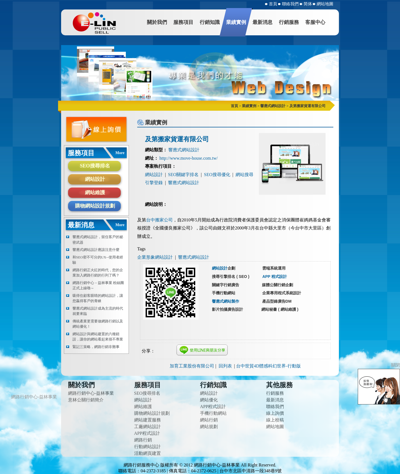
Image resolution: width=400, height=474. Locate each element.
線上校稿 (275, 420)
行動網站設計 (147, 446)
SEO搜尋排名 (95, 166)
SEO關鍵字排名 (183, 174)
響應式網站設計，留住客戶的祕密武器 (97, 240)
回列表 (225, 366)
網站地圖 (325, 4)
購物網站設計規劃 (95, 206)
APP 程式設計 (274, 276)
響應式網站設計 (183, 149)
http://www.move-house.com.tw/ (188, 158)
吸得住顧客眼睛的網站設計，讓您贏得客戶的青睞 (97, 298)
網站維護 (95, 192)
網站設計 (95, 179)
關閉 (395, 365)
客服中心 (315, 22)
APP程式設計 (147, 433)
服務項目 (183, 22)
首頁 (273, 4)
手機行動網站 (213, 413)
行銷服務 (289, 22)
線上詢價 (275, 413)
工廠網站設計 (147, 426)
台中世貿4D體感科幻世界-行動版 (268, 366)
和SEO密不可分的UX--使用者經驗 (97, 260)
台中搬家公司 (159, 220)
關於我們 (157, 22)
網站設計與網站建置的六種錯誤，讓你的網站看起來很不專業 (97, 337)
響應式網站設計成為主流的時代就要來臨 (97, 311)
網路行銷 (143, 440)
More (120, 153)
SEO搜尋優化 (217, 174)
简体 (308, 4)
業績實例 (236, 22)
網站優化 (209, 400)
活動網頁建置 (147, 453)
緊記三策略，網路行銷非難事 (95, 347)
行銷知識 (210, 22)
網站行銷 (209, 420)
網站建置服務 (147, 420)
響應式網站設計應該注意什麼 (95, 250)
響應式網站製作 (225, 301)
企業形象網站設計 (155, 257)
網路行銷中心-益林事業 (91, 393)
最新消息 (262, 22)
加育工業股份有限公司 (192, 366)
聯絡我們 (291, 4)
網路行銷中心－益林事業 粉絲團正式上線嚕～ (98, 285)
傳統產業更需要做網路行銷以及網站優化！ (97, 324)
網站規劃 (209, 426)
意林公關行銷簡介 (86, 400)
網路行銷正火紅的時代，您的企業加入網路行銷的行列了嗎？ (97, 273)
